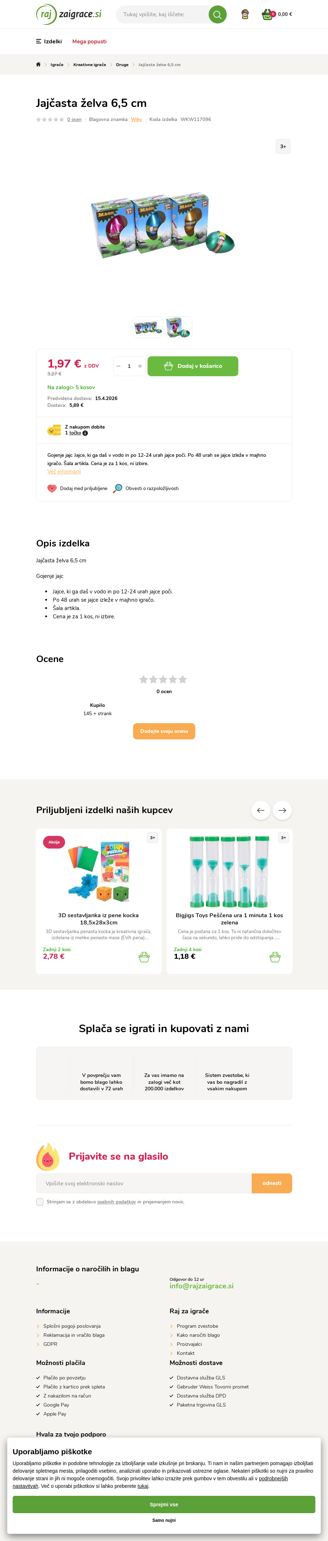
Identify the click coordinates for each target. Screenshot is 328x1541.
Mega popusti (89, 41)
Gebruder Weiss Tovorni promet (213, 1386)
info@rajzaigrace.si (202, 1286)
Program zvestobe (197, 1326)
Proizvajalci (189, 1344)
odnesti (272, 1183)
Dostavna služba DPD (201, 1395)
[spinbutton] (129, 366)
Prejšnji (261, 810)
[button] (140, 366)
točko (75, 433)
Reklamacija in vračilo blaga (74, 1335)
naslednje (282, 810)
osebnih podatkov (116, 1202)
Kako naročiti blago (198, 1335)
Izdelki (49, 42)
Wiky (136, 119)
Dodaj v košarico (193, 366)
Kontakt (186, 1353)
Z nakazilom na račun (67, 1395)
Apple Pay (54, 1414)
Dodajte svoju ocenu (164, 731)
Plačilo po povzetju (64, 1377)
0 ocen (74, 119)
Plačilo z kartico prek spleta (74, 1386)
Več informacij (64, 471)
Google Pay (56, 1405)
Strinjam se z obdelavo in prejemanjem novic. (115, 1202)
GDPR (50, 1344)
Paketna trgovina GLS (201, 1405)
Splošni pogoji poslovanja (72, 1326)
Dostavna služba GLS (201, 1377)
